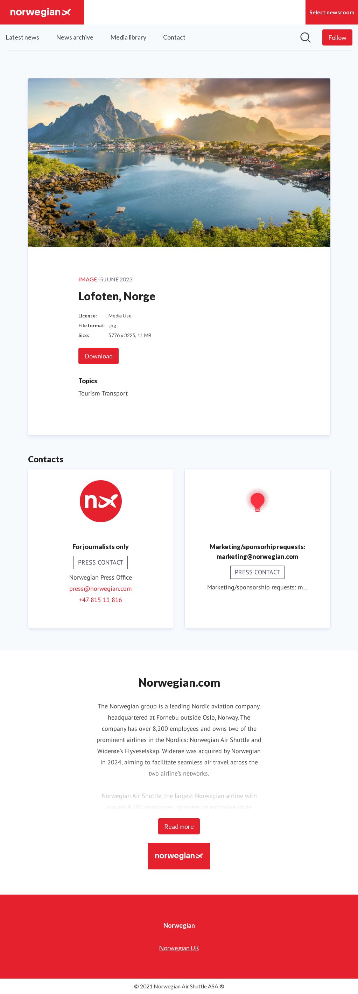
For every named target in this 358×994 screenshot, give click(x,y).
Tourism (89, 393)
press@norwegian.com (100, 588)
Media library (128, 37)
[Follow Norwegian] (337, 37)
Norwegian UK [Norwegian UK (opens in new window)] (179, 948)
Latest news (22, 37)
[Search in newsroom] (305, 37)
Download (98, 356)
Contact (174, 37)
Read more (179, 826)
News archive (74, 37)
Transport (115, 393)
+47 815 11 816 (100, 600)
